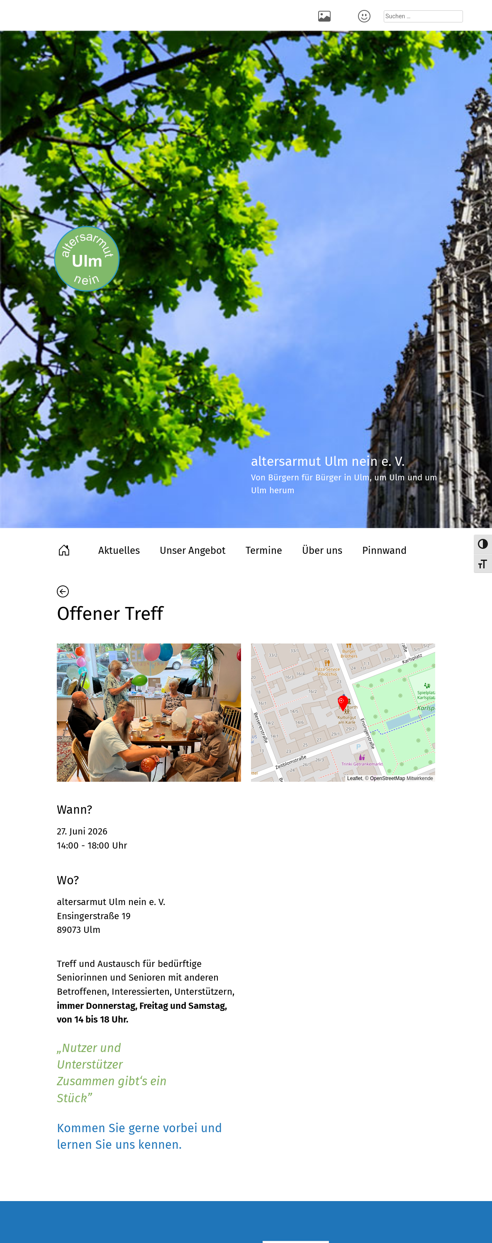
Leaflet (354, 778)
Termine (264, 550)
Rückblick (325, 15)
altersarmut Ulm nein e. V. (111, 902)
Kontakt (365, 15)
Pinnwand (384, 550)
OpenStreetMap (387, 778)
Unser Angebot (193, 550)
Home (65, 549)
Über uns (322, 550)
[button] (343, 704)
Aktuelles (119, 550)
